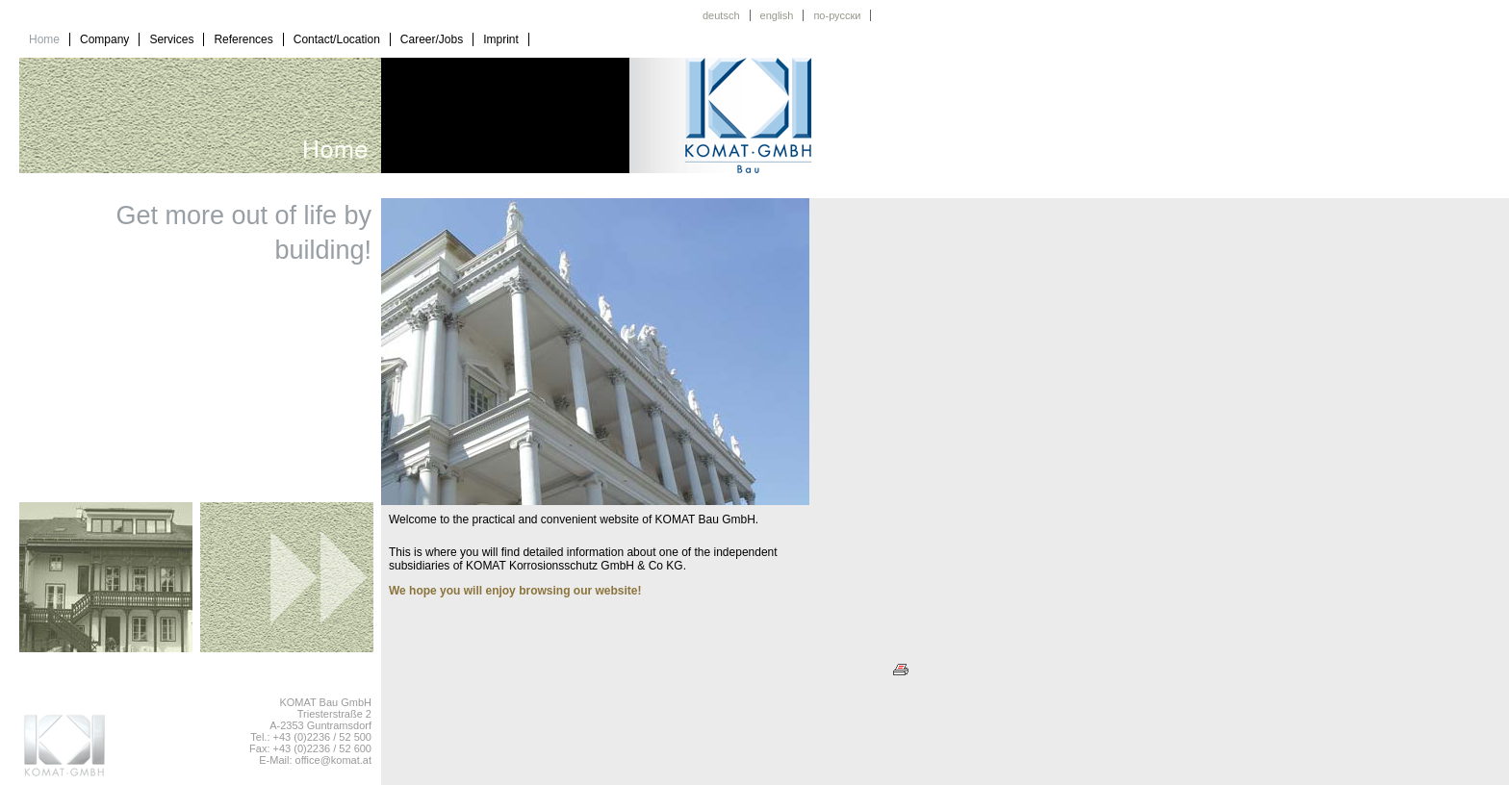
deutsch (721, 15)
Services (171, 39)
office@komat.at (333, 760)
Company (104, 39)
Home (44, 39)
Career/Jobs (431, 39)
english (777, 15)
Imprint (501, 39)
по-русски (836, 15)
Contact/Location (337, 39)
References (243, 39)
